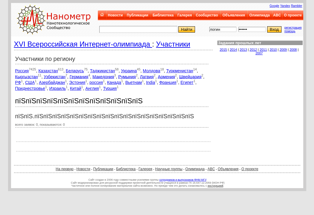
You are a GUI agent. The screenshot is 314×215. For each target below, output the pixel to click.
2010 (273, 49)
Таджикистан (102, 70)
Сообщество (207, 15)
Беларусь (75, 70)
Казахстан (48, 70)
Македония (103, 76)
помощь (290, 31)
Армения (166, 76)
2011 (263, 49)
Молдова (151, 70)
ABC (277, 15)
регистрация (293, 27)
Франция (167, 82)
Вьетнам (133, 82)
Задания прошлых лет (239, 43)
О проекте (293, 15)
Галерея (184, 15)
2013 (243, 49)
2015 (223, 49)
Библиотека (163, 15)
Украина (129, 70)
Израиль (57, 88)
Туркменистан (179, 70)
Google (274, 5)
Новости (115, 15)
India (150, 82)
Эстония (77, 82)
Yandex (285, 5)
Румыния (127, 76)
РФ (18, 82)
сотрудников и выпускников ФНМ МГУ (182, 179)
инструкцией (215, 185)
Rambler (296, 5)
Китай (75, 88)
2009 (283, 49)
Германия (78, 76)
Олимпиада (259, 15)
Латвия (147, 76)
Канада (114, 82)
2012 (253, 49)
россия (96, 82)
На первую (65, 169)
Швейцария (190, 76)
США (30, 82)
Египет (187, 82)
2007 (259, 53)
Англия (92, 88)
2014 (233, 49)
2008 (293, 49)
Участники (173, 44)
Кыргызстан (26, 76)
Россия (22, 70)
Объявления (233, 15)
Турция (110, 88)
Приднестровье (30, 88)
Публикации (137, 15)
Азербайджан (52, 82)
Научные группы (168, 169)
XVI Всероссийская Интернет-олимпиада (83, 44)
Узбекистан (55, 76)
